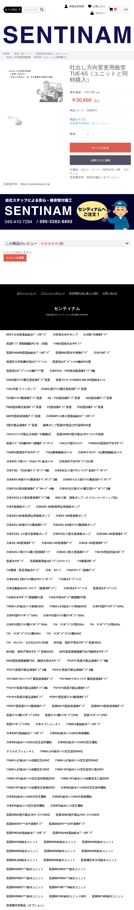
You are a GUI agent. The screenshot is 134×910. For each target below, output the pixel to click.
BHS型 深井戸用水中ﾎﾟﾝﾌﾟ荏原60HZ (30, 651)
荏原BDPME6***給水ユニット (67, 878)
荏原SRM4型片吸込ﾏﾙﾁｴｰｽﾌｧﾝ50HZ (28, 814)
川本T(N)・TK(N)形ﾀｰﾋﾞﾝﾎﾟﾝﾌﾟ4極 (27, 470)
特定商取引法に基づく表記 (83, 293)
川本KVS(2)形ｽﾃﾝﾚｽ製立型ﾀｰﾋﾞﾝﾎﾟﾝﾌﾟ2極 (84, 488)
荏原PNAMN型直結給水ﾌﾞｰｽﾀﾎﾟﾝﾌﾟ (28, 352)
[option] (35, 87)
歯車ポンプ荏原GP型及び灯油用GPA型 (67, 425)
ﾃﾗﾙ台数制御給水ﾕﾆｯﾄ (59, 452)
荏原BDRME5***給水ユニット (24, 887)
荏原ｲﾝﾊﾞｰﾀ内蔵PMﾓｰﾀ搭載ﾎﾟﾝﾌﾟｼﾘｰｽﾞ (30, 443)
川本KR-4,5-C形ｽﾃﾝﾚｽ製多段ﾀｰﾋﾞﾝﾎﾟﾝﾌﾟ (87, 479)
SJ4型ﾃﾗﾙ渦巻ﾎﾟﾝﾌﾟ (95, 334)
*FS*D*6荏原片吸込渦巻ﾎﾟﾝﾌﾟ (24, 697)
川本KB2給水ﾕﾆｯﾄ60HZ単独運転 (72, 796)
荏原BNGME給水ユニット (97, 851)
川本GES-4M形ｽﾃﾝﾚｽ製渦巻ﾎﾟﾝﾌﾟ (26, 525)
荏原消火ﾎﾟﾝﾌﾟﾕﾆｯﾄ (105, 588)
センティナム (67, 308)
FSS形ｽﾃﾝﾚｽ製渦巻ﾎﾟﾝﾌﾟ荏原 (24, 398)
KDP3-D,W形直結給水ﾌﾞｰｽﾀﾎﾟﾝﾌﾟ (26, 334)
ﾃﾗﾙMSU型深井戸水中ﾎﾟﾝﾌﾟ (23, 452)
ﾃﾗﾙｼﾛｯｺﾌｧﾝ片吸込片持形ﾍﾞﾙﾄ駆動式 (28, 434)
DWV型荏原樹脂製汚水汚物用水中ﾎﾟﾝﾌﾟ (84, 651)
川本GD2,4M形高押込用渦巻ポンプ (28, 515)
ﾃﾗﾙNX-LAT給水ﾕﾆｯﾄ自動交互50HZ (27, 769)
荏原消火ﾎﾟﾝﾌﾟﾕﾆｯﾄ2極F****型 (25, 371)
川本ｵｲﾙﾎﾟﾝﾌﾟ (102, 352)
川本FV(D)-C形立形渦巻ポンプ (72, 534)
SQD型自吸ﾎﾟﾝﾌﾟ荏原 (99, 398)
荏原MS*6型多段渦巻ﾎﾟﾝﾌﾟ (108, 706)
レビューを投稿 (15, 257)
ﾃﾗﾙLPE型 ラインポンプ (21, 389)
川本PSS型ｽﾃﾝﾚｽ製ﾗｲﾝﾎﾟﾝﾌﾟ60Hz (63, 615)
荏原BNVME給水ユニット (98, 842)
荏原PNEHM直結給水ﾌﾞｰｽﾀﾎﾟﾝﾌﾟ (26, 833)
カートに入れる (100, 147)
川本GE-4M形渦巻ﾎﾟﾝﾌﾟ (21, 543)
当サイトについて (26, 293)
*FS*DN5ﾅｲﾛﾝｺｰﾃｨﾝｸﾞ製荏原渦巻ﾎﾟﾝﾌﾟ (30, 679)
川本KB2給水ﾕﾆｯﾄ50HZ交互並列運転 (29, 742)
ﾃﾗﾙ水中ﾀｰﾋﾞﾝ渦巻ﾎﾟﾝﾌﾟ (81, 570)
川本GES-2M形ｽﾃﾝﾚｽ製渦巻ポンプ (74, 525)
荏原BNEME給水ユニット (59, 860)
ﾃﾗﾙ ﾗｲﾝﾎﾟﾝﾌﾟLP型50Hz (68, 624)
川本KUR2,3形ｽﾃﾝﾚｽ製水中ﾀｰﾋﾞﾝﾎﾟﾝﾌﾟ (29, 579)
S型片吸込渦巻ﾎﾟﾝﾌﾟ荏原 (21, 425)
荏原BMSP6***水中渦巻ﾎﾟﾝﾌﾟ (24, 823)
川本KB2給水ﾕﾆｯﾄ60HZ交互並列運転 (83, 787)
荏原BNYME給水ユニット (22, 842)
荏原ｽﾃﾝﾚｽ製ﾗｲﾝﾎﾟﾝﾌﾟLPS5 (22, 715)
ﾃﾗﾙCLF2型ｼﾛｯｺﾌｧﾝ (71, 443)
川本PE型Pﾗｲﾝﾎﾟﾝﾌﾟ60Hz (108, 606)
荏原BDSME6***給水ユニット (24, 869)
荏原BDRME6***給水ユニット (24, 896)
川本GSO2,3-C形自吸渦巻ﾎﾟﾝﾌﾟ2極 (28, 497)
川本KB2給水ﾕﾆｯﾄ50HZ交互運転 (77, 742)
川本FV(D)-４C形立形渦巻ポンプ (26, 534)
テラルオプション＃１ (20, 751)
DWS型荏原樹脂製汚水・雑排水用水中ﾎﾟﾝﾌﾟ (33, 660)
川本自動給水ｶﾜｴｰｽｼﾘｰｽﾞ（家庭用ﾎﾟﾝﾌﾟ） (32, 588)
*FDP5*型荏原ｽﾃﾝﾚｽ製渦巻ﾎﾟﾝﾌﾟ (69, 697)
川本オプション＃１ (48, 724)
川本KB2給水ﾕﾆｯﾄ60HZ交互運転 (26, 796)
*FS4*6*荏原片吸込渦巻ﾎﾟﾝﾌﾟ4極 (72, 669)
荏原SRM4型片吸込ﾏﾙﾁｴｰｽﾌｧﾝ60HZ (77, 814)
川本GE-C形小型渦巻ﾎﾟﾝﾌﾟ (72, 552)
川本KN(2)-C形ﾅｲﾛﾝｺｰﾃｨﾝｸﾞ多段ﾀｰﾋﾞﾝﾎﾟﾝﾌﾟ (81, 470)
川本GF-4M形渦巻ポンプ (70, 515)
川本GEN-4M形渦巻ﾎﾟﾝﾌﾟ (112, 534)
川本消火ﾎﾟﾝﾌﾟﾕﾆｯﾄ (75, 588)
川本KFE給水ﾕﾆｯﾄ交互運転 (66, 805)
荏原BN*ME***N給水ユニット (67, 887)
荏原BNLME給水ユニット (22, 860)
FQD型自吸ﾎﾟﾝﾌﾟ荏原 (90, 407)
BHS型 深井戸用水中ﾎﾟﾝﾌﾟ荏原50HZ (77, 642)
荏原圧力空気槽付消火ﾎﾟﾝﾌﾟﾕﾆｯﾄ (26, 361)
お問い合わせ (110, 293)
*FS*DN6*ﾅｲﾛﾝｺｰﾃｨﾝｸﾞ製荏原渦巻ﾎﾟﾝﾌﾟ (83, 679)
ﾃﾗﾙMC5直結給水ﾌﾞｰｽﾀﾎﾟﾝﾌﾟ (83, 724)
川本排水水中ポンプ (65, 334)
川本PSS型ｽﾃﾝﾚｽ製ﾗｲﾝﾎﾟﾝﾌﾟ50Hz (26, 624)
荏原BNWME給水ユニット (60, 842)
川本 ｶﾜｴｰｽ (53, 570)
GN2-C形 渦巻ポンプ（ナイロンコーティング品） (87, 497)
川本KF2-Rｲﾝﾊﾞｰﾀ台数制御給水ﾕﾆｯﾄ (100, 452)
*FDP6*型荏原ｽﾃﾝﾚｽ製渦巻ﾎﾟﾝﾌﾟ (26, 706)
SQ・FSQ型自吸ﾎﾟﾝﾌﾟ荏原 (63, 398)
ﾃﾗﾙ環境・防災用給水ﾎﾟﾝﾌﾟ (23, 570)
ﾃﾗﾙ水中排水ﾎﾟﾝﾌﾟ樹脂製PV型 (67, 597)
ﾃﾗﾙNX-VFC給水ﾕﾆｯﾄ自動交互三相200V (85, 778)
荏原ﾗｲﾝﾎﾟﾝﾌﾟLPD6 (18, 724)
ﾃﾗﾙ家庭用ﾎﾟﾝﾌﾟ (87, 561)
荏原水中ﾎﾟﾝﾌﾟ (15, 561)
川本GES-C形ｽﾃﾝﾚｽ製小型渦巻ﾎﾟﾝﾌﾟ (28, 552)
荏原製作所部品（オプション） (89, 123)
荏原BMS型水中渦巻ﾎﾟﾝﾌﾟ (71, 352)
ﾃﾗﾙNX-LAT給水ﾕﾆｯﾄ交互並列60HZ (61, 751)
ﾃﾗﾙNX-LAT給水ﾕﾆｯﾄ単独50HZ (25, 606)
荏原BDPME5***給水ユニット (24, 878)
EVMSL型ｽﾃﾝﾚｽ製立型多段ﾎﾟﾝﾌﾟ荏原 (64, 389)
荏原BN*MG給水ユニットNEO (67, 896)
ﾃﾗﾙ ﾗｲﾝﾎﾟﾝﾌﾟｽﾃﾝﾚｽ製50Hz (23, 633)
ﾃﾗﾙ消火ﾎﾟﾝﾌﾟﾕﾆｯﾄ (70, 579)
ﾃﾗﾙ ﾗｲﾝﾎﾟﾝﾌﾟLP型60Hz (105, 624)
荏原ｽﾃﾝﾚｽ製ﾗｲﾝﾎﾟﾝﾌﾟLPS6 (61, 715)
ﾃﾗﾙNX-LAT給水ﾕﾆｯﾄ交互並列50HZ (76, 760)
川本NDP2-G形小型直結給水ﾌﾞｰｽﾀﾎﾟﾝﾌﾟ (70, 416)
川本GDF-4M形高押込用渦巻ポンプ (58, 506)
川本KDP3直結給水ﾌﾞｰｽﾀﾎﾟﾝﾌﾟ (25, 733)
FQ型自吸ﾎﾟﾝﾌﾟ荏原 (59, 407)
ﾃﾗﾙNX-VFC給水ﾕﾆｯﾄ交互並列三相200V (79, 769)
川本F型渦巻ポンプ (18, 506)
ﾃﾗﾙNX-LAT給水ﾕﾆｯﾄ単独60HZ (68, 606)
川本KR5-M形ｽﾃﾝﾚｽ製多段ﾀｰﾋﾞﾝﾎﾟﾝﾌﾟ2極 (31, 479)
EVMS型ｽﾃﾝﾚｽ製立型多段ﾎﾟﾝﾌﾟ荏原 (28, 380)
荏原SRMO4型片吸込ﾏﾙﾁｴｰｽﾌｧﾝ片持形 (80, 434)
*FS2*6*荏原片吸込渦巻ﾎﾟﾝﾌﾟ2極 (26, 688)
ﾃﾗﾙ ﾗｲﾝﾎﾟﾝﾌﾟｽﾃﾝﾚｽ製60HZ (63, 633)
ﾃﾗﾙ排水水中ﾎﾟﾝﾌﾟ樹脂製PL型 (24, 597)
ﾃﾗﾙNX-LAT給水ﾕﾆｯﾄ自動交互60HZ (27, 760)
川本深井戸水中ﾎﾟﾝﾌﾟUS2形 (76, 461)
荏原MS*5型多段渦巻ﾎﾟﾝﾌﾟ (68, 706)
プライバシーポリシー (52, 293)
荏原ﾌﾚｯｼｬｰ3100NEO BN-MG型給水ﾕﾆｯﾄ (80, 380)
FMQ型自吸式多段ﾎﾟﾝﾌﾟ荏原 (24, 407)
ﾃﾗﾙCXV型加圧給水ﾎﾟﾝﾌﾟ (110, 552)
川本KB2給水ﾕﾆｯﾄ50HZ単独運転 (70, 733)
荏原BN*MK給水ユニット (107, 896)
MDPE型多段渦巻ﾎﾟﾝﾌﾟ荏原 (23, 416)
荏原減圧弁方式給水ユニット (99, 860)
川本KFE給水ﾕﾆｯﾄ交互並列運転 (25, 805)
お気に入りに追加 (100, 160)
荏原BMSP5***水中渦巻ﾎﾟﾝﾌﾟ (67, 823)
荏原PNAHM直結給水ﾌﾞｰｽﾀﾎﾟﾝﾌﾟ (72, 833)
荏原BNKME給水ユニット (60, 851)
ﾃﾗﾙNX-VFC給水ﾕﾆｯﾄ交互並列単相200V (30, 778)
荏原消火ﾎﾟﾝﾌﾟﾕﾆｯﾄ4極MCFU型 (71, 361)
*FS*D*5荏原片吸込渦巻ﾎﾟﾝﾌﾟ (71, 688)
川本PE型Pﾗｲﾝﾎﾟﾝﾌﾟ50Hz (22, 615)
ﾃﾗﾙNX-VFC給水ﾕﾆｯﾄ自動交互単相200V (30, 787)
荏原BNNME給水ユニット (22, 851)
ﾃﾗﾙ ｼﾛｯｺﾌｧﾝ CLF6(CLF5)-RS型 (27, 642)
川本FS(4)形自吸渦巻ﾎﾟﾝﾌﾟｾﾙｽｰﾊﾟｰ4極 (30, 488)
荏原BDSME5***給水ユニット (67, 869)
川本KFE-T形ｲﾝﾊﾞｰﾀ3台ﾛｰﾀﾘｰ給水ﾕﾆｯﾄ (29, 461)
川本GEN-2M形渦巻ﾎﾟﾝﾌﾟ (57, 543)
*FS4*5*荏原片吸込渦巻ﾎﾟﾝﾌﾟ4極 (87, 660)
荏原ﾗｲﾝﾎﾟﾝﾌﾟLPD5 (95, 715)
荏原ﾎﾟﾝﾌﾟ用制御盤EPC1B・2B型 (27, 343)
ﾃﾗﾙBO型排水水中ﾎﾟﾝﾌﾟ (67, 343)
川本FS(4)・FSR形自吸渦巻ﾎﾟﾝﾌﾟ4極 (72, 371)
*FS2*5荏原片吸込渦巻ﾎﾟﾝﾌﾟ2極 (26, 669)
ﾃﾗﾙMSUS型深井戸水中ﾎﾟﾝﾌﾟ (106, 443)
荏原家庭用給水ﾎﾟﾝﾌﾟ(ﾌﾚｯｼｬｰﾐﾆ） (51, 561)
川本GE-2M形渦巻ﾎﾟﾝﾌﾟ (93, 543)
